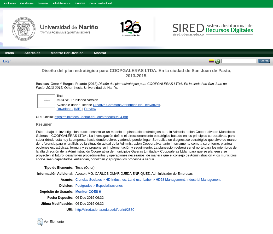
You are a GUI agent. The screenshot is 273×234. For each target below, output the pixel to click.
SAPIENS (80, 3)
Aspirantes (10, 3)
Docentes (43, 3)
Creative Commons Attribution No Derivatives (126, 105)
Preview (90, 109)
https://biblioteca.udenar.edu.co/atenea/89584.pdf (91, 117)
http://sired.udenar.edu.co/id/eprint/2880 (105, 210)
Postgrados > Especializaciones (99, 186)
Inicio (9, 53)
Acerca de (32, 53)
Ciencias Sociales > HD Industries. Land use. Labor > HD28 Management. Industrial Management (148, 180)
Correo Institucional (101, 3)
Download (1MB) (69, 109)
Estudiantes (26, 3)
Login (7, 61)
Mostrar (100, 53)
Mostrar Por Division (67, 53)
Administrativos (62, 3)
